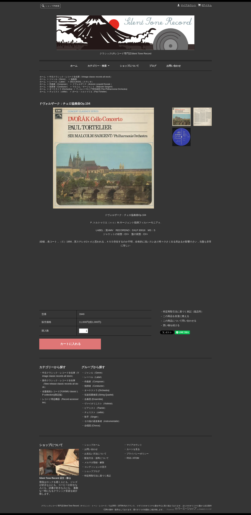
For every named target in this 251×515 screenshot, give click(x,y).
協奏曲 (74, 79)
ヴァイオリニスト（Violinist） (99, 403)
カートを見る (133, 449)
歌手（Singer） (92, 417)
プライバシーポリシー (138, 453)
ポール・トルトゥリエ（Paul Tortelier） (90, 91)
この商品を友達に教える (176, 316)
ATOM (136, 458)
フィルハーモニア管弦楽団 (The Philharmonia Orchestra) (101, 89)
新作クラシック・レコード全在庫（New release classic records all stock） (60, 383)
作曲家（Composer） (59, 84)
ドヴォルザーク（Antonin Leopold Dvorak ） (92, 84)
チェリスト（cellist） (58, 91)
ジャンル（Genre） (58, 79)
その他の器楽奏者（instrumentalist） (102, 421)
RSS (129, 458)
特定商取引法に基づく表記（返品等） (183, 311)
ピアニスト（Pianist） (95, 408)
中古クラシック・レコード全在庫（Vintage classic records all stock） (80, 77)
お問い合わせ (173, 65)
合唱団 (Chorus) (92, 425)
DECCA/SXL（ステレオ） (82, 82)
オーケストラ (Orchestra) (60, 89)
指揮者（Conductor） (59, 87)
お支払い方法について (95, 453)
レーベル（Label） (57, 82)
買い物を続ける (171, 325)
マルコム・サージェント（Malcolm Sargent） (93, 87)
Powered (189, 510)
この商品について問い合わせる (179, 320)
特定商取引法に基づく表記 (97, 475)
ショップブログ (92, 471)
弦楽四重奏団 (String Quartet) (98, 394)
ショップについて (129, 65)
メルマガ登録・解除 (94, 462)
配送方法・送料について (96, 458)
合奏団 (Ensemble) (93, 399)
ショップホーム (92, 445)
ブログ (152, 65)
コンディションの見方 (95, 467)
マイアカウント (188, 5)
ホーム (73, 65)
